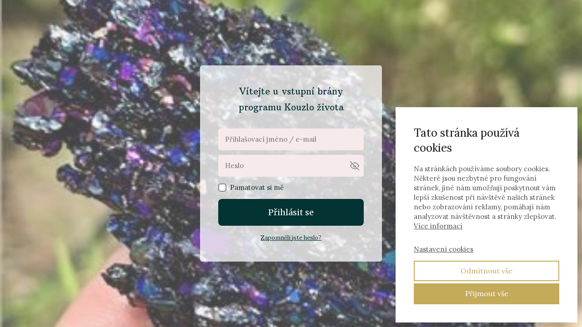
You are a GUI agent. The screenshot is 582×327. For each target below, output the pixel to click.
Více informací (438, 226)
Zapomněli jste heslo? (291, 238)
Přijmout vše (486, 293)
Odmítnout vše (486, 270)
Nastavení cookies (443, 249)
